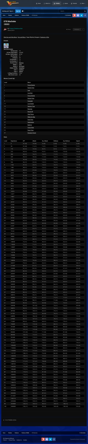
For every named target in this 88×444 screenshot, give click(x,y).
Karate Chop (31, 87)
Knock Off (30, 111)
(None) (21, 71)
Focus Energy (31, 85)
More (82, 4)
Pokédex (66, 4)
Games (75, 4)
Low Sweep (31, 103)
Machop (21, 63)
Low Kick (30, 93)
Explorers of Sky (44, 37)
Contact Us (19, 440)
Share (68, 29)
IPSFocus (12, 438)
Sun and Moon (22, 37)
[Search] (65, 11)
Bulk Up (30, 125)
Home (48, 4)
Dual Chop (30, 119)
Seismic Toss (31, 106)
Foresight (30, 101)
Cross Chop (31, 127)
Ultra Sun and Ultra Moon (10, 37)
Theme (5, 440)
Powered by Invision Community (77, 439)
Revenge (30, 109)
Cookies (25, 440)
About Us (56, 4)
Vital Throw (31, 114)
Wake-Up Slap (31, 117)
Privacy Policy (12, 440)
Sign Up (18, 11)
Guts (20, 64)
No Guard (21, 66)
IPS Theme (5, 438)
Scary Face (31, 130)
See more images (8, 49)
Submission (31, 122)
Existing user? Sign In (8, 11)
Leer (29, 90)
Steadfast (21, 68)
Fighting (21, 69)
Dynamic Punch (32, 133)
